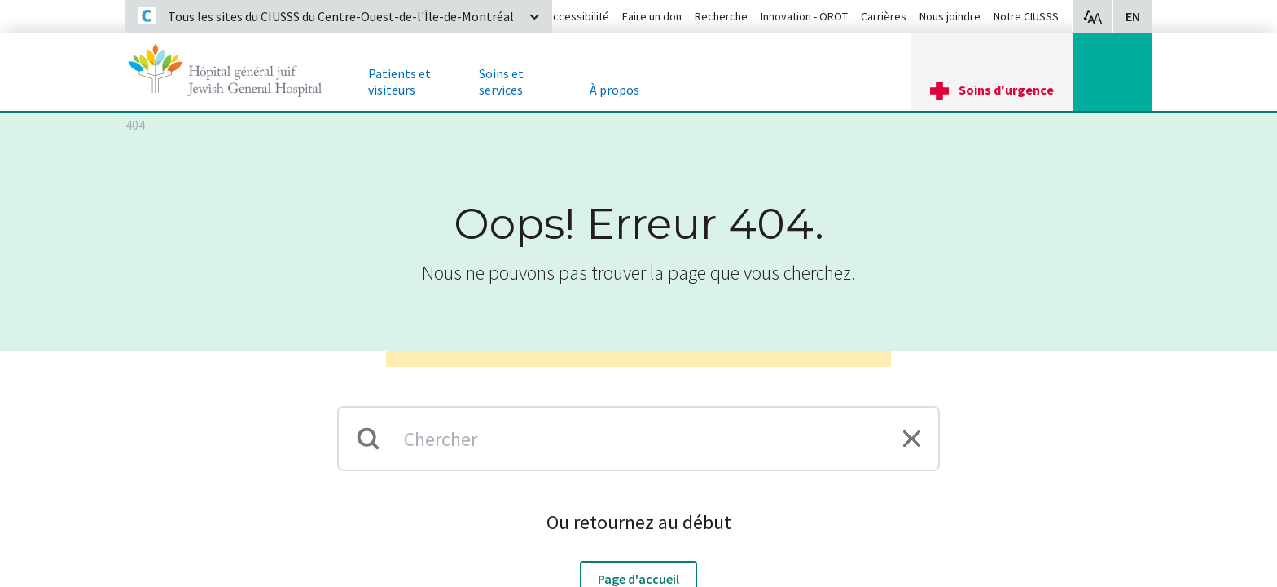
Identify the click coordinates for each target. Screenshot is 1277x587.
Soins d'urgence (1006, 90)
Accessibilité (577, 16)
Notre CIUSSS (1026, 16)
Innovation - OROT (804, 16)
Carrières (883, 16)
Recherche (721, 16)
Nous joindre (950, 16)
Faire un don (652, 16)
